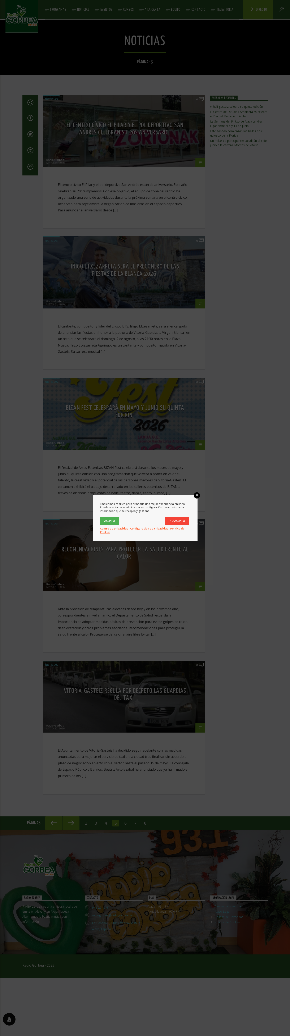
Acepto (109, 521)
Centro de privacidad (114, 528)
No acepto (177, 521)
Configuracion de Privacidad (149, 528)
